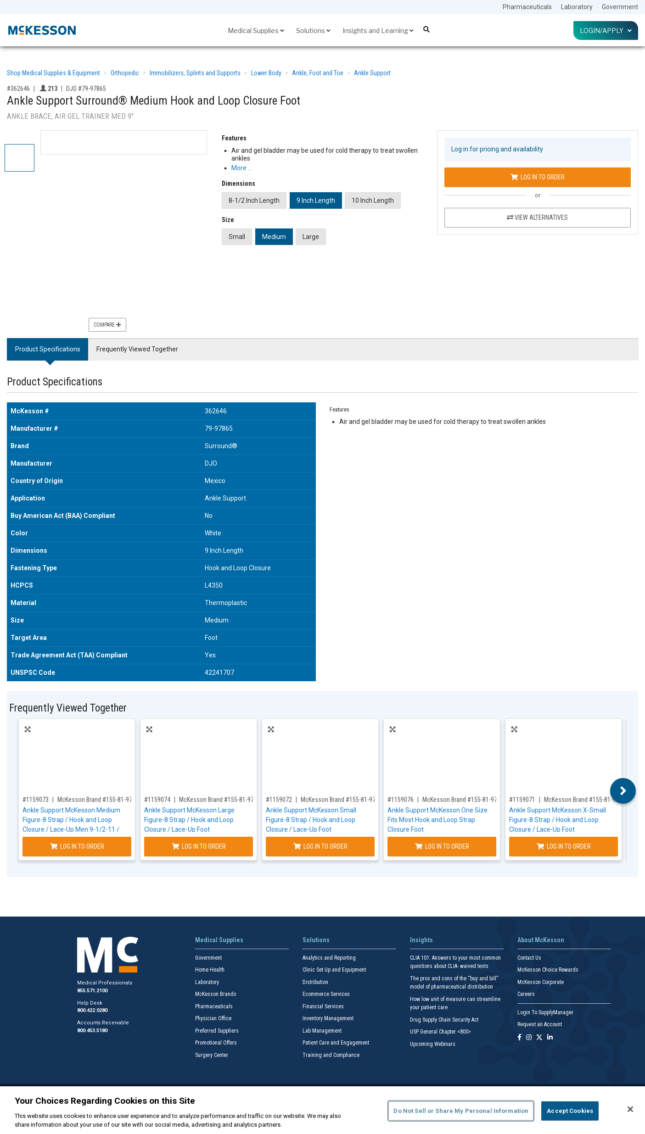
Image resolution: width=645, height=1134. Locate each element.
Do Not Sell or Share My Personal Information (460, 1110)
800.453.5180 (92, 1031)
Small (237, 236)
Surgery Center (211, 1055)
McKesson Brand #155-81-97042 (586, 799)
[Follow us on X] (539, 1038)
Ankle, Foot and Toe (317, 73)
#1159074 (157, 799)
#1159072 (279, 799)
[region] (322, 1110)
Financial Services (323, 1006)
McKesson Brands (215, 994)
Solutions (313, 30)
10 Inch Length (373, 200)
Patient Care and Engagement (336, 1043)
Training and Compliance (331, 1055)
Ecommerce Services (326, 994)
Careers (526, 994)
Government (620, 7)
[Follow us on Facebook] (519, 1038)
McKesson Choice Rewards (547, 970)
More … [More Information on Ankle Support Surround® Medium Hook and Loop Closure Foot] (241, 168)
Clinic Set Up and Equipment (334, 970)
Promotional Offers (216, 1043)
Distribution (315, 982)
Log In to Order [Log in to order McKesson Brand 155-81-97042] (564, 846)
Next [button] (623, 791)
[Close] (630, 1109)
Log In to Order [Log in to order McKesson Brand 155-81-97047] (199, 846)
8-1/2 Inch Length (254, 200)
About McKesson (540, 940)
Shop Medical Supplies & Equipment (53, 73)
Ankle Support (372, 73)
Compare (107, 325)
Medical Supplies (256, 30)
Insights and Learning (378, 30)
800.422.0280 (92, 1010)
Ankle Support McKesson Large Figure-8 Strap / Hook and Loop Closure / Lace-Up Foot (189, 819)
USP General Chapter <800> (440, 1031)
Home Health (209, 970)
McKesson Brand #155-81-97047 (221, 799)
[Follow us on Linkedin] (550, 1038)
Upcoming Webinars (432, 1044)
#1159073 (35, 799)
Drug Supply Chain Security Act (444, 1020)
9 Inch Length (316, 200)
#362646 (18, 88)
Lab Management (322, 1031)
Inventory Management (328, 1018)
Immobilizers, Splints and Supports (195, 73)
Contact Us (529, 958)
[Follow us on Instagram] (529, 1038)
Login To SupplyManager (545, 1012)
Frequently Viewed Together (137, 349)
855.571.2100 (92, 991)
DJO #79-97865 (86, 88)
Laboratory (577, 7)
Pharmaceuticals (527, 7)
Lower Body (266, 73)
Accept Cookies (570, 1110)
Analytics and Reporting (329, 958)
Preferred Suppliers (217, 1031)
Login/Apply (606, 30)
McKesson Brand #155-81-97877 (464, 799)
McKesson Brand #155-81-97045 (99, 799)
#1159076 (400, 799)
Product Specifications (47, 349)
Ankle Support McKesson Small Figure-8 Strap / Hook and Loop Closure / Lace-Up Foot (311, 819)
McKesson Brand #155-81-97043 (343, 799)
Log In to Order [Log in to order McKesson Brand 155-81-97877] (442, 846)
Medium (274, 236)
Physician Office (213, 1018)
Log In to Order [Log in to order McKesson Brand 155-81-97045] (77, 846)
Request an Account (539, 1024)
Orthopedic (125, 73)
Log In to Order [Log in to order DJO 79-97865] (537, 177)
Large (311, 236)
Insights (421, 940)
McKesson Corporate (540, 982)
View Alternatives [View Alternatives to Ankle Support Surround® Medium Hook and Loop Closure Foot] (537, 217)
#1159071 (522, 799)
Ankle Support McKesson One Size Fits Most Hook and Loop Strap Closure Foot (437, 819)
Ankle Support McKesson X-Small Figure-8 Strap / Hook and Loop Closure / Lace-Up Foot (557, 819)
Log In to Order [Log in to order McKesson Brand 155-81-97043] (320, 846)
